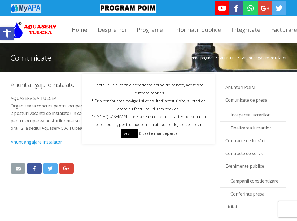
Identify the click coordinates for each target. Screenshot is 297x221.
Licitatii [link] (232, 206)
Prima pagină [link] (200, 57)
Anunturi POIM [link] (240, 87)
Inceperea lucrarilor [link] (250, 114)
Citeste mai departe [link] (158, 133)
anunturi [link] (227, 57)
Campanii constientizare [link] (254, 180)
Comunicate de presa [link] (246, 99)
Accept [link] (129, 133)
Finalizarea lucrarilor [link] (250, 127)
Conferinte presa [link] (247, 193)
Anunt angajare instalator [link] (36, 141)
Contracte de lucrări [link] (245, 140)
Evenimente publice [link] (244, 165)
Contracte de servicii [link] (245, 153)
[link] (7, 33)
